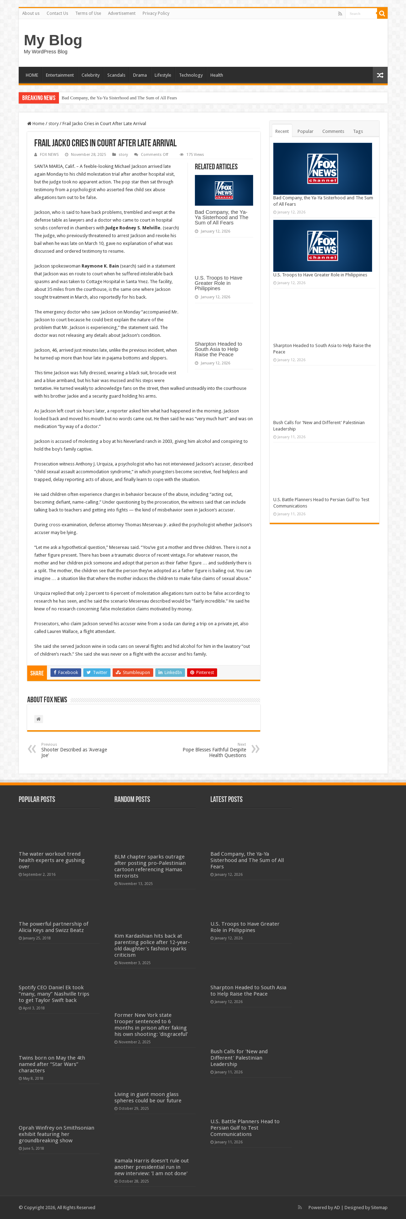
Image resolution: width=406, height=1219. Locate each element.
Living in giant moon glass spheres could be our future (147, 1097)
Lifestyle (163, 75)
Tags (358, 131)
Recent (282, 131)
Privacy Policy (156, 13)
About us (31, 13)
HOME (32, 75)
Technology (191, 75)
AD (337, 1207)
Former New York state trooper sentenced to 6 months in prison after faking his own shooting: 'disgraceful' (151, 1024)
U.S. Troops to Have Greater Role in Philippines (219, 283)
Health (216, 75)
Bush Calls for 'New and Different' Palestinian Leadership (239, 1057)
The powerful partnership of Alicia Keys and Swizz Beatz (53, 927)
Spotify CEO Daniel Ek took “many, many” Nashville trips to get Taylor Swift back (54, 993)
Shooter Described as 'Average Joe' (77, 750)
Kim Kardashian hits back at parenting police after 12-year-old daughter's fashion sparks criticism (152, 945)
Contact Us (57, 13)
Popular (306, 131)
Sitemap (379, 1207)
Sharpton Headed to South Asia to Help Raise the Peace (218, 349)
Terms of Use (88, 13)
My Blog (53, 39)
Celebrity (91, 75)
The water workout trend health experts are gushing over (52, 860)
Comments (333, 131)
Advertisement (122, 13)
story (53, 123)
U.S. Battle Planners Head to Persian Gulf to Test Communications (245, 1127)
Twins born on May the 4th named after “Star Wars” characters (52, 1064)
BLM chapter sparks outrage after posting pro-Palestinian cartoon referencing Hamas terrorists (150, 866)
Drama (140, 75)
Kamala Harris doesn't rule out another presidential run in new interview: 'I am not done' (151, 1167)
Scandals (116, 75)
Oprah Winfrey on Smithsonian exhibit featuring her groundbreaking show (56, 1134)
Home (35, 123)
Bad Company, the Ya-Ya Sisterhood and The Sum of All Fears (119, 97)
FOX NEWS (49, 154)
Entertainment (60, 75)
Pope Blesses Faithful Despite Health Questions (210, 750)
